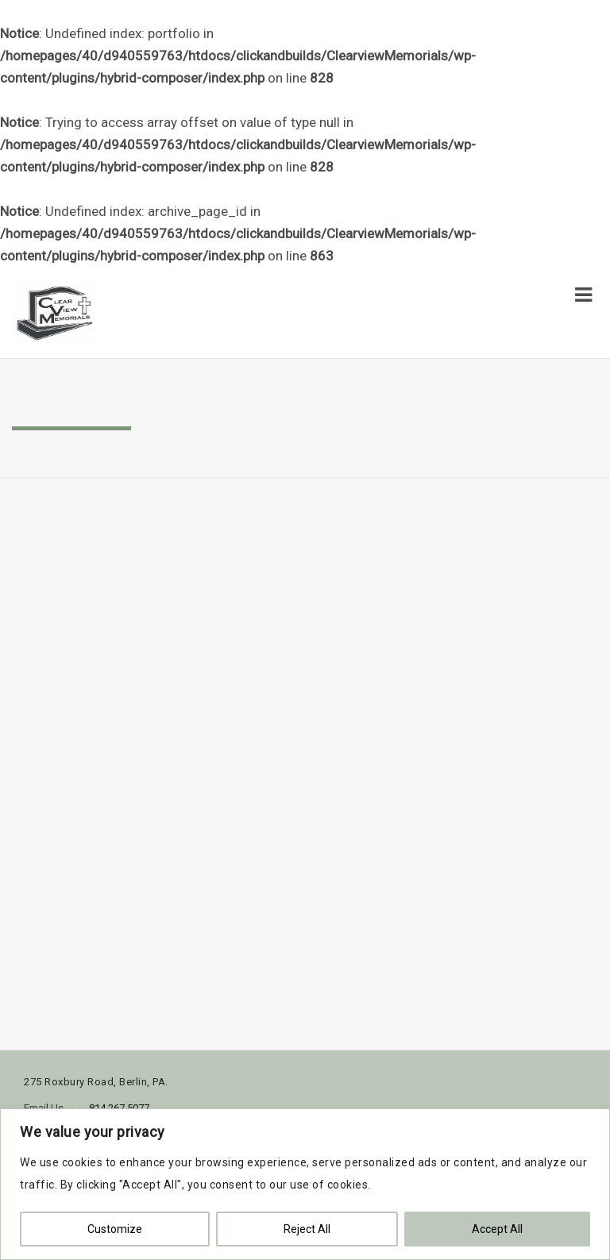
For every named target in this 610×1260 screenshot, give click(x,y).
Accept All (497, 1229)
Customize (114, 1229)
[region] (305, 1184)
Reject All (307, 1229)
